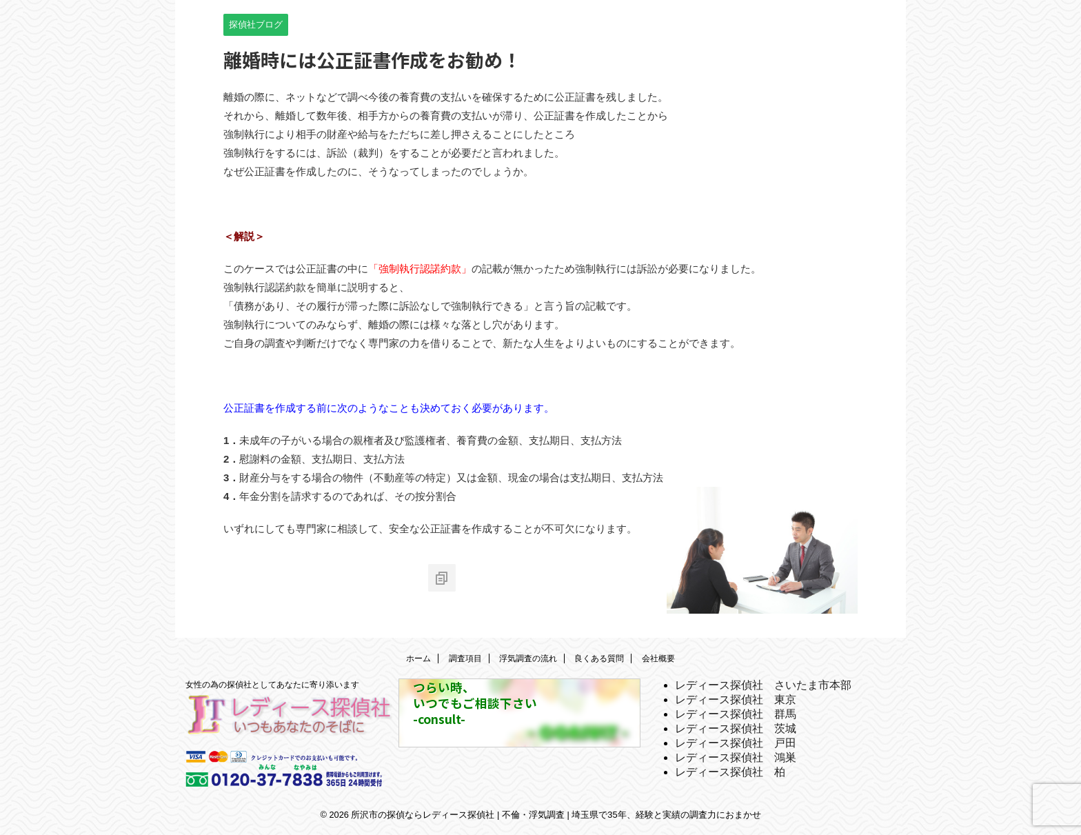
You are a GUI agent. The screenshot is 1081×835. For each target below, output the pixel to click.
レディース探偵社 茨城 (735, 728)
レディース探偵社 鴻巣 (735, 757)
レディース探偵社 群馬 (735, 714)
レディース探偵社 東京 (735, 699)
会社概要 (658, 658)
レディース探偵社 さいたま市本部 (763, 685)
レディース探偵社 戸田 (735, 743)
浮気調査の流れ (528, 658)
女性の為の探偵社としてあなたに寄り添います (272, 685)
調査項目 (465, 658)
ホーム (418, 658)
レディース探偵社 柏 (730, 772)
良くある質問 (599, 658)
